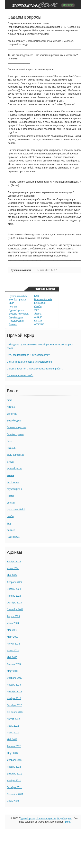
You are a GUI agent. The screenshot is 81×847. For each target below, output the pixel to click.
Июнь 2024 (13, 568)
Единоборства (16, 310)
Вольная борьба (43, 299)
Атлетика (39, 324)
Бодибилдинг (16, 317)
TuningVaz (42, 4)
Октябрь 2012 (14, 705)
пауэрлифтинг (14, 489)
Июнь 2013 (13, 650)
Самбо (37, 306)
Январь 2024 (14, 589)
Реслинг (13, 306)
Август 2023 (13, 616)
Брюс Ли (11, 448)
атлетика (11, 413)
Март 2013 (12, 671)
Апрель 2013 (14, 664)
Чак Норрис (13, 537)
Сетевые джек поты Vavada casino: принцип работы (35, 368)
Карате (38, 320)
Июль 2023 (13, 623)
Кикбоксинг (40, 303)
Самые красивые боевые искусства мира (29, 361)
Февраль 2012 (14, 760)
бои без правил (15, 434)
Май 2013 (12, 657)
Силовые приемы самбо (20, 375)
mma (9, 400)
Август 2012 (13, 719)
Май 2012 (12, 739)
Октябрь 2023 (14, 602)
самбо (10, 516)
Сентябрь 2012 (15, 712)
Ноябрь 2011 (14, 780)
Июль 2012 (13, 725)
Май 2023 (12, 630)
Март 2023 (12, 636)
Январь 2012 (14, 766)
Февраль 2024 (14, 582)
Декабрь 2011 (14, 773)
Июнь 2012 (13, 732)
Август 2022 (13, 643)
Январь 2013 (14, 684)
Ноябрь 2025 (14, 561)
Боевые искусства (19, 313)
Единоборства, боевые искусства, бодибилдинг (46, 818)
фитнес (11, 530)
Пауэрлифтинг (16, 320)
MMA (11, 303)
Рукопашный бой (21, 270)
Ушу (36, 310)
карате (10, 475)
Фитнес (13, 324)
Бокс (36, 296)
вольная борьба (15, 455)
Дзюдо (37, 313)
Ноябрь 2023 (14, 595)
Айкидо (38, 317)
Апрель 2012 (14, 746)
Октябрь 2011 (14, 787)
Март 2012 (12, 753)
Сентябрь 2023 (15, 609)
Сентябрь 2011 (15, 794)
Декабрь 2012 (14, 691)
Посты (10, 496)
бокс (9, 441)
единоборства (14, 468)
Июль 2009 (13, 801)
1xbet (67, 821)
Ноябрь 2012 (14, 698)
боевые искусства (16, 427)
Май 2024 (12, 575)
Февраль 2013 (14, 678)
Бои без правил (17, 299)
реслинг (11, 502)
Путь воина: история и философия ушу (28, 355)
